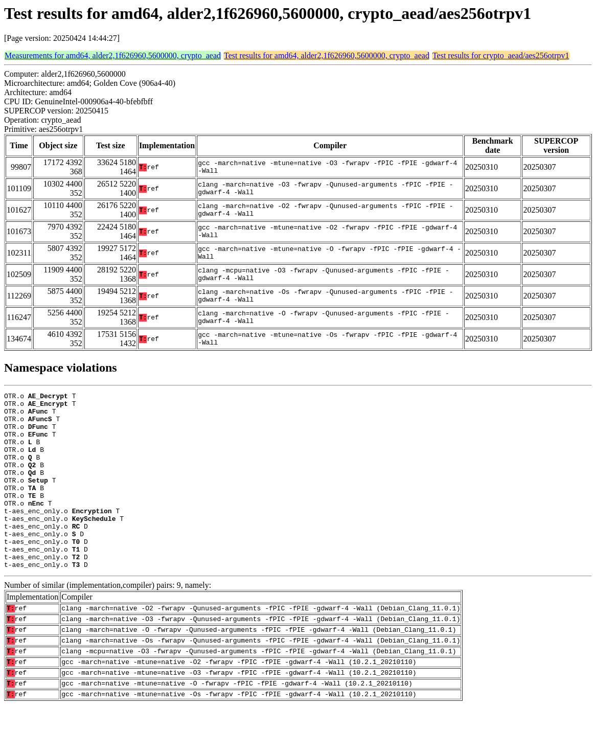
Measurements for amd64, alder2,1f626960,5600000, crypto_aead (113, 55)
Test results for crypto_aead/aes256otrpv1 (500, 55)
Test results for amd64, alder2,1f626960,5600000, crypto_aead (326, 55)
